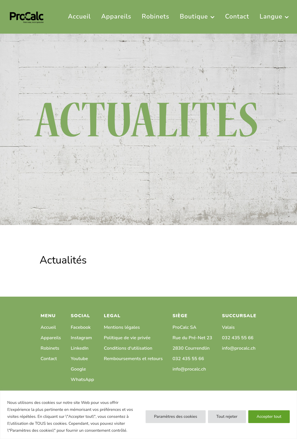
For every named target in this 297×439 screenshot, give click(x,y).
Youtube (79, 358)
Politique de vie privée (127, 338)
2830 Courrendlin (191, 348)
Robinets (50, 348)
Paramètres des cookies (175, 416)
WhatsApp (82, 379)
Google (78, 369)
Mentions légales (122, 327)
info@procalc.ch (189, 369)
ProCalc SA (184, 327)
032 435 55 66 (188, 358)
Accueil (48, 327)
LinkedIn (80, 348)
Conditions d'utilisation (128, 348)
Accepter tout (269, 416)
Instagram (81, 338)
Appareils (51, 338)
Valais (228, 327)
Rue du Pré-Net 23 (192, 338)
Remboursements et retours (133, 358)
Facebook (81, 327)
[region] (148, 415)
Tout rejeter (227, 416)
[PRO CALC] (27, 16)
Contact (49, 358)
